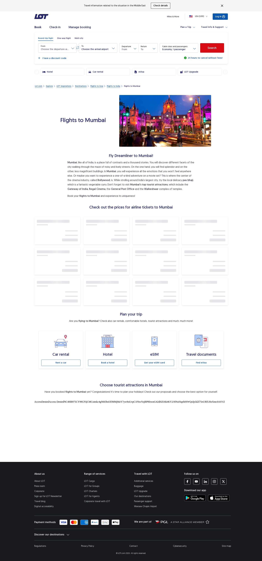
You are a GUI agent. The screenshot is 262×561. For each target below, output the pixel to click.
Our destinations (142, 496)
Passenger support (143, 501)
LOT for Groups (91, 486)
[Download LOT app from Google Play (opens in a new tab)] (195, 498)
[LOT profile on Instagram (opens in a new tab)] (214, 481)
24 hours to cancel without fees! (204, 58)
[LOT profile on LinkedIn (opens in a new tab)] (205, 481)
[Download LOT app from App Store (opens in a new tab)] (218, 498)
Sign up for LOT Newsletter (48, 496)
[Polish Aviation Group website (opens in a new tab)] (161, 522)
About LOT (39, 481)
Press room (39, 486)
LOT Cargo (89, 481)
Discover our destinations (51, 534)
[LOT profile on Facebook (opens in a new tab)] (187, 481)
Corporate (39, 491)
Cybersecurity (180, 546)
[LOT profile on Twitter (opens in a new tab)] (223, 481)
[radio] (45, 38)
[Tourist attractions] (131, 430)
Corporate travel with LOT (97, 501)
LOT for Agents (91, 496)
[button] (57, 48)
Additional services (143, 481)
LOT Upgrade (140, 491)
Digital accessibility (44, 506)
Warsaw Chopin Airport (145, 506)
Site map (226, 546)
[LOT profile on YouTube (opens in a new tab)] (196, 481)
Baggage (138, 486)
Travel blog (39, 501)
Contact (133, 546)
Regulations (40, 546)
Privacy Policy (87, 546)
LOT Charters (90, 491)
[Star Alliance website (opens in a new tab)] (190, 522)
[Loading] (199, 16)
